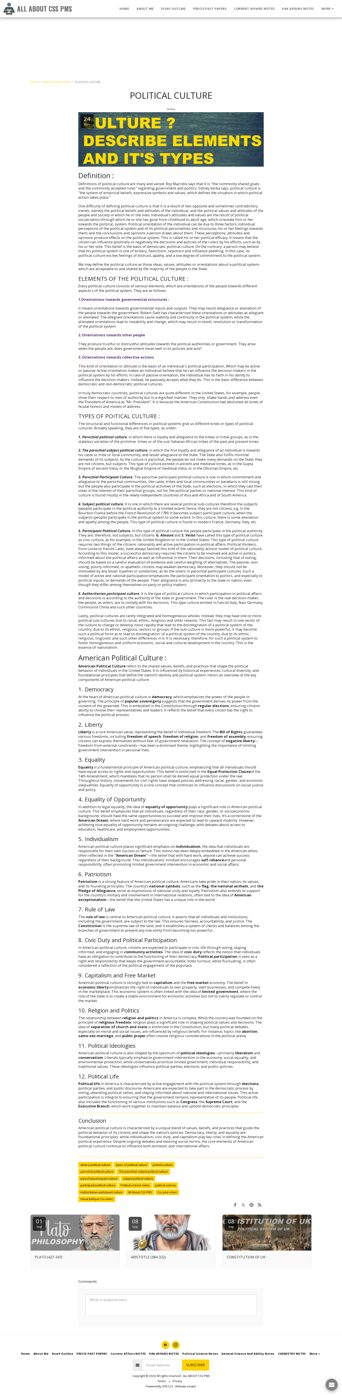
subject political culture (138, 1178)
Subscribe (195, 1364)
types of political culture (131, 1165)
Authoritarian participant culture (101, 1192)
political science (165, 1185)
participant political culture (97, 1185)
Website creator (185, 1386)
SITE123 (167, 1386)
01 (39, 1223)
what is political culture (95, 1165)
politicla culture (163, 1165)
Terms (161, 1381)
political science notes (56, 82)
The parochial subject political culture (143, 1171)
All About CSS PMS (140, 1192)
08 (135, 1223)
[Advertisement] (131, 30)
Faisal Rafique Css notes (96, 1199)
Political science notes (135, 1185)
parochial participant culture (99, 1178)
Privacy (177, 1381)
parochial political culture (96, 1171)
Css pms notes (167, 1192)
